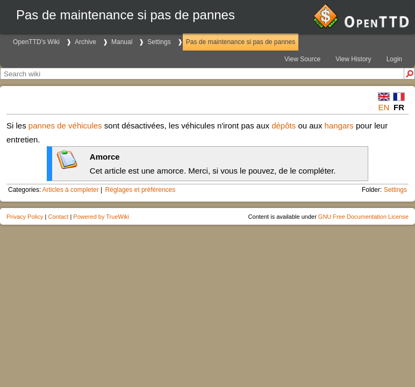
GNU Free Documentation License (363, 216)
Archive (85, 42)
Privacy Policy (24, 216)
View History (353, 59)
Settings (158, 42)
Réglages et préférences (140, 190)
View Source (302, 59)
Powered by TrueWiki (101, 216)
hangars (339, 125)
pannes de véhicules (65, 125)
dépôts (283, 125)
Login (394, 59)
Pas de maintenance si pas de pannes (240, 42)
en (384, 107)
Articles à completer (70, 190)
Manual (121, 42)
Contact (58, 216)
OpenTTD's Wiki (36, 42)
